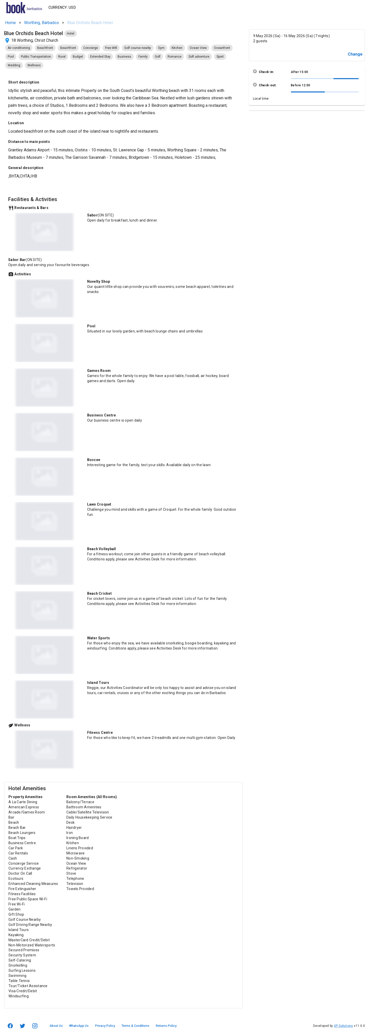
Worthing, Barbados (41, 22)
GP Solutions (343, 1026)
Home (10, 22)
